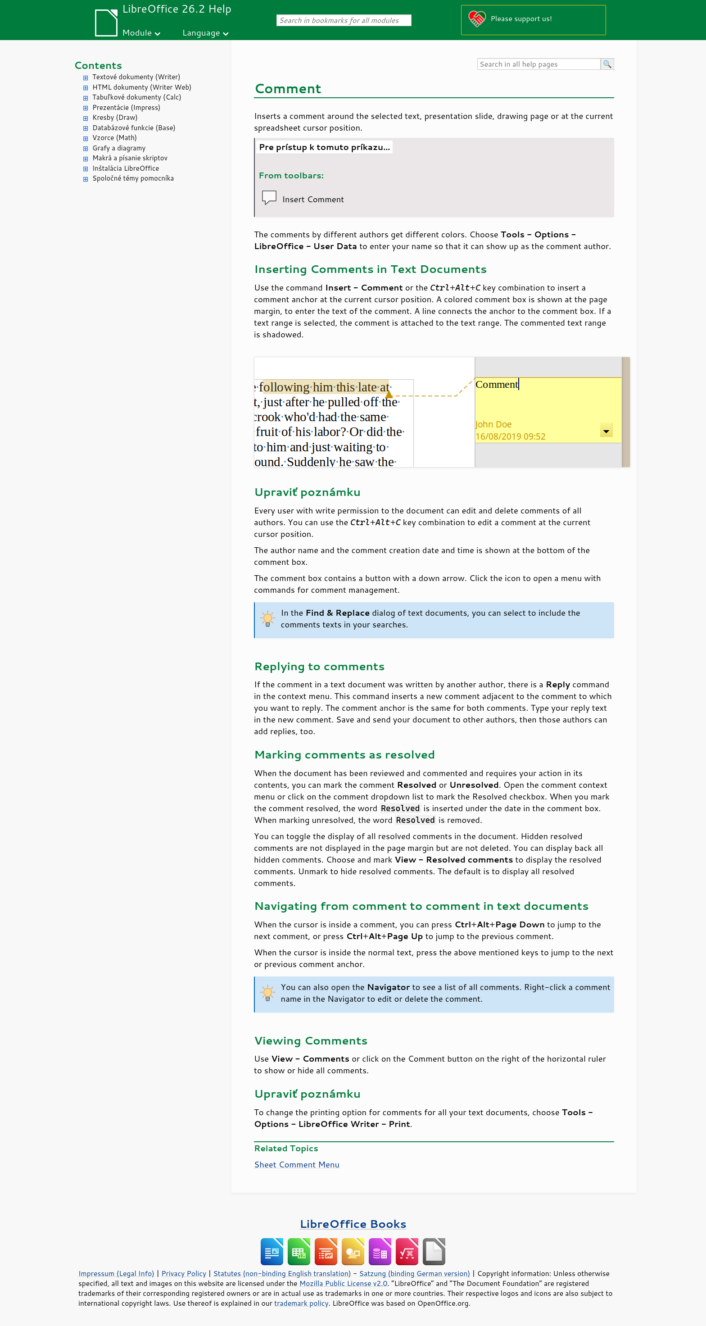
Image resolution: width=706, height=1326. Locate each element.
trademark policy (301, 1303)
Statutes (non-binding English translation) (282, 1273)
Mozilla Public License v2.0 (343, 1283)
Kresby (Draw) (115, 117)
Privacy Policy (183, 1273)
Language (201, 32)
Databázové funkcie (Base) (134, 127)
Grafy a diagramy (118, 148)
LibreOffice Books (353, 1223)
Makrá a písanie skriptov (129, 158)
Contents (98, 65)
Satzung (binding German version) (415, 1273)
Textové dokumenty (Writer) (136, 77)
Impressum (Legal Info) (116, 1273)
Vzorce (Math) (114, 137)
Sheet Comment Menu (296, 1164)
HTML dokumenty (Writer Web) (142, 87)
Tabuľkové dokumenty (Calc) (136, 97)
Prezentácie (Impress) (126, 107)
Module (137, 32)
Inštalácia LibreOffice (125, 168)
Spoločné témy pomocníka (133, 178)
